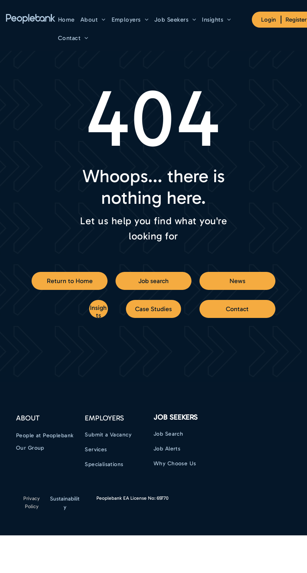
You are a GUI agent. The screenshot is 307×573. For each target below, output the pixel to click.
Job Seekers (175, 417)
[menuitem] (66, 19)
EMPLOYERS (104, 418)
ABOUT (28, 418)
